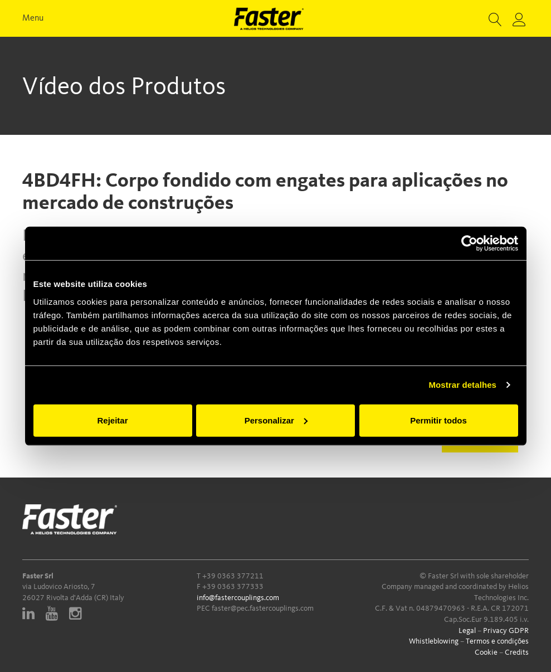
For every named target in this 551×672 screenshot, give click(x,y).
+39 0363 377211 (233, 576)
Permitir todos (438, 420)
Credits (517, 652)
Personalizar (276, 420)
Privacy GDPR (506, 631)
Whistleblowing (434, 641)
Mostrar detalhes (462, 384)
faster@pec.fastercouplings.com (263, 608)
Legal (467, 631)
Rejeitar (112, 420)
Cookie (486, 652)
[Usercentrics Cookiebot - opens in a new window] (469, 243)
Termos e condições (497, 641)
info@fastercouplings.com (238, 598)
